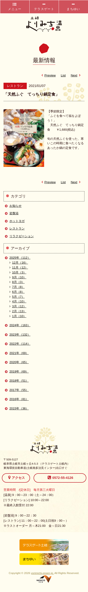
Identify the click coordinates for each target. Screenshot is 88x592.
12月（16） (18, 262)
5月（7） (17, 296)
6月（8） (17, 292)
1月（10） (17, 316)
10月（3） (17, 272)
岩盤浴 (14, 213)
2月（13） (17, 311)
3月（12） (17, 306)
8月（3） (17, 282)
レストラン (17, 228)
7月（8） (17, 287)
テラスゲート (44, 7)
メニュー (14, 7)
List (63, 75)
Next (76, 75)
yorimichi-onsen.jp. (42, 572)
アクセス (16, 477)
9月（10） (17, 277)
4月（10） (17, 301)
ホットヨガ (17, 221)
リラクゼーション (21, 236)
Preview (48, 75)
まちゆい (73, 7)
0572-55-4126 (60, 477)
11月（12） (18, 267)
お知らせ (15, 206)
